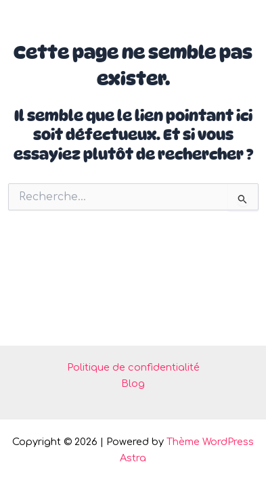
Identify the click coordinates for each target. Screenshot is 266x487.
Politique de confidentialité (133, 367)
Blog (133, 383)
